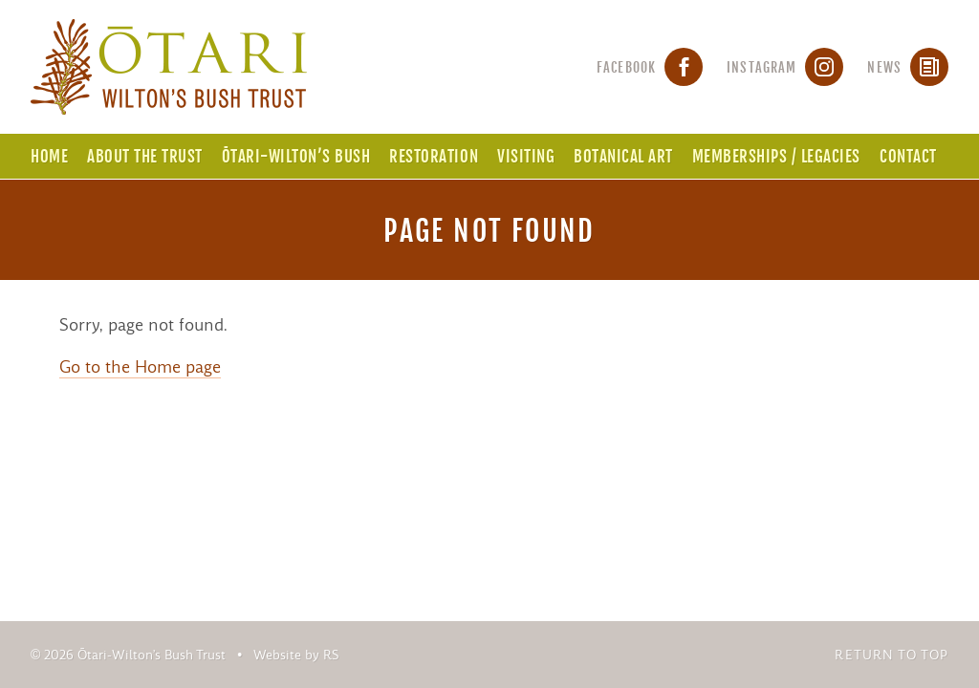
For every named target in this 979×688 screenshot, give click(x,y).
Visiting (526, 156)
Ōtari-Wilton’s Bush (296, 156)
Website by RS (295, 655)
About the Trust (145, 156)
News (907, 67)
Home (49, 156)
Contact (908, 156)
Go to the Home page (140, 366)
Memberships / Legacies (776, 156)
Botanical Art (623, 156)
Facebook (650, 67)
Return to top (891, 655)
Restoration (433, 156)
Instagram (785, 67)
